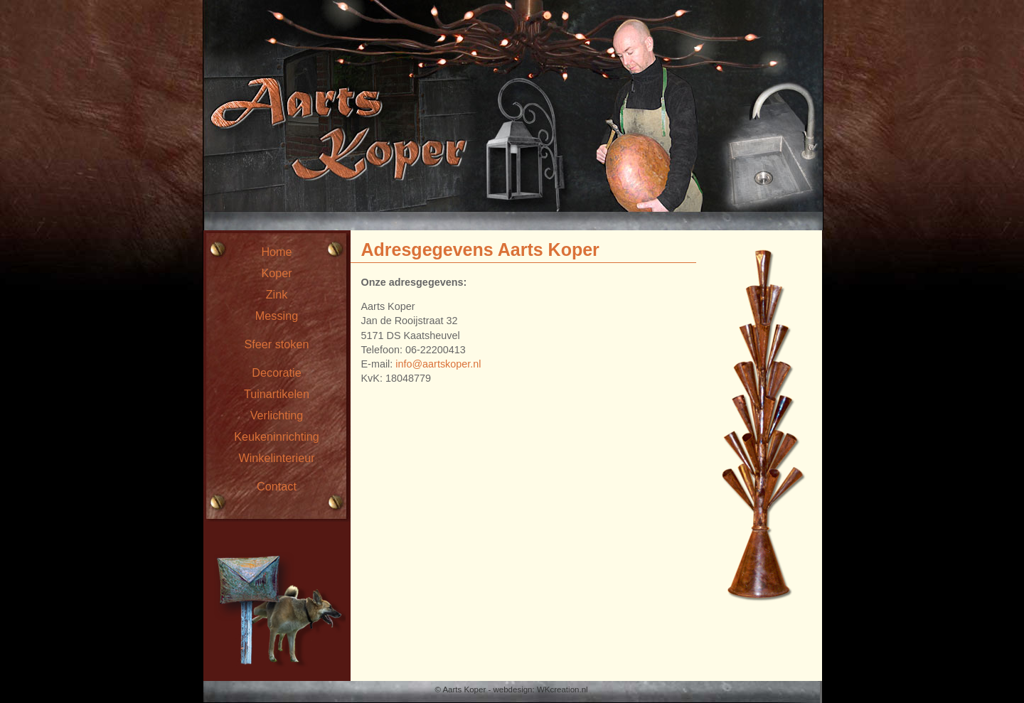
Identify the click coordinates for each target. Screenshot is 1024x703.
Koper (276, 273)
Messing (276, 315)
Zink (277, 294)
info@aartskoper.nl (438, 364)
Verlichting (277, 415)
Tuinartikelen (276, 393)
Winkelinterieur (276, 457)
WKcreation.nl (562, 689)
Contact (277, 486)
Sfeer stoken (277, 344)
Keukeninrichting (276, 436)
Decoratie (276, 372)
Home (276, 251)
